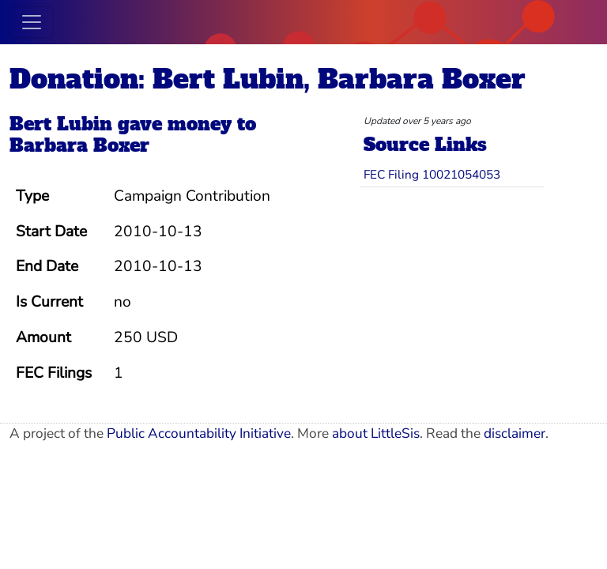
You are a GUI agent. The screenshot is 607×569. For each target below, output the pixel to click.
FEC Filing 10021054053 (432, 174)
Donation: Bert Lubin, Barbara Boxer (267, 79)
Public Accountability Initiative (199, 433)
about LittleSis (376, 433)
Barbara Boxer (79, 145)
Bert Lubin (60, 124)
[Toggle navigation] (31, 22)
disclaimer (514, 433)
